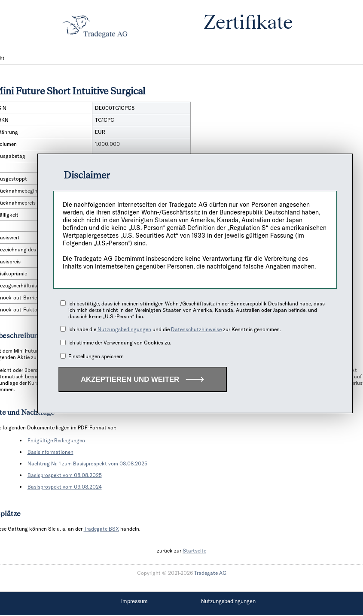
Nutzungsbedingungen (124, 329)
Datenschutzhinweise (196, 329)
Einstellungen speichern (96, 356)
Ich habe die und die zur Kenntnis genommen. (174, 329)
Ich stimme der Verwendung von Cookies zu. (119, 342)
